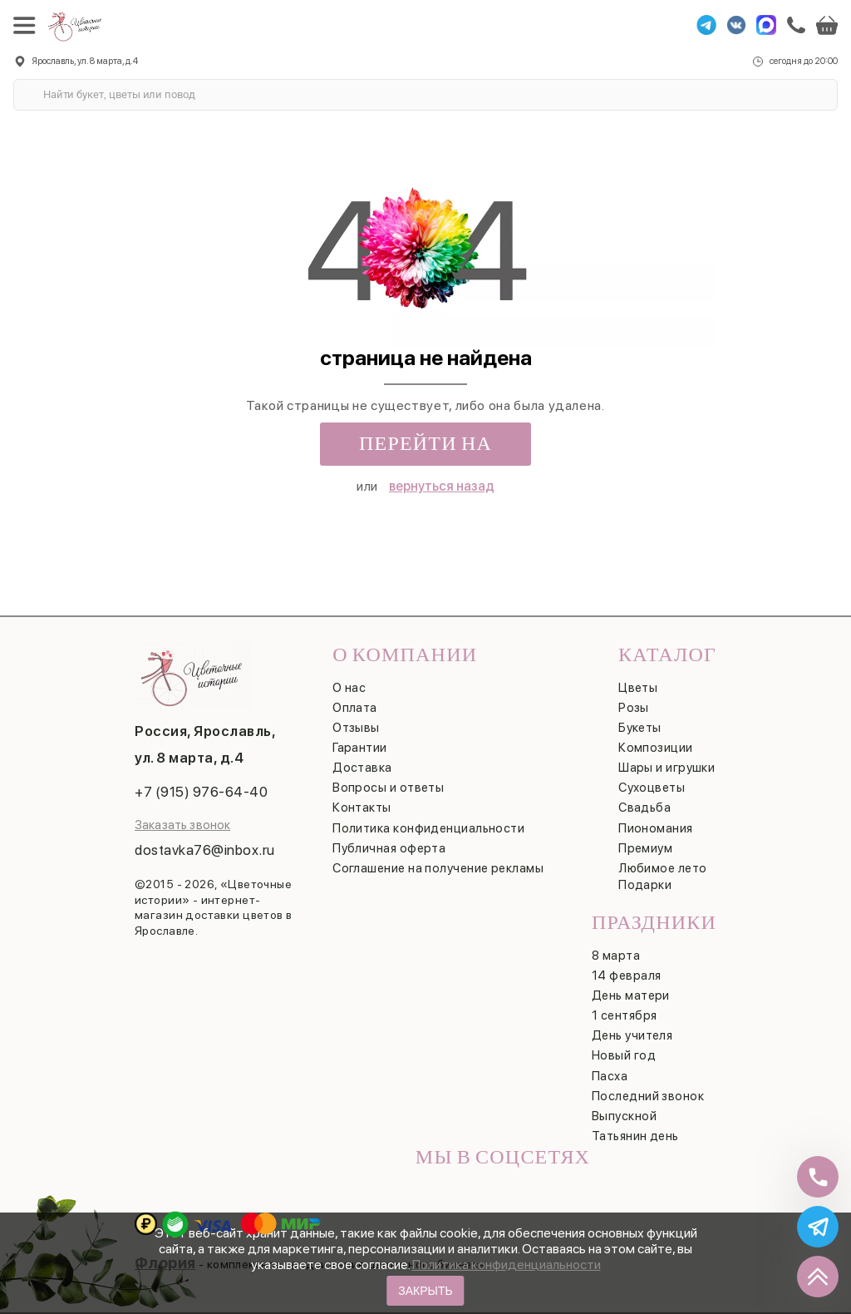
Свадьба (644, 807)
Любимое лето (662, 868)
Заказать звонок (182, 825)
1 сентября (624, 1015)
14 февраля (627, 975)
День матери (631, 995)
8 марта (616, 955)
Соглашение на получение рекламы (438, 868)
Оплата (354, 707)
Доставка (362, 767)
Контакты (361, 807)
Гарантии (359, 747)
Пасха (609, 1076)
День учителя (632, 1035)
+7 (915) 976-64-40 (201, 791)
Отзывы (356, 727)
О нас (349, 687)
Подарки (644, 884)
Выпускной (624, 1116)
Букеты (640, 727)
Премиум (645, 848)
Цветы (637, 687)
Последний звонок (648, 1096)
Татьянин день (635, 1136)
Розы (633, 707)
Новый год (624, 1055)
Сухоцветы (651, 787)
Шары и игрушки (666, 767)
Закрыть (425, 1290)
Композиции (655, 747)
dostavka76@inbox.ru (205, 850)
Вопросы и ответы (388, 787)
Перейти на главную (425, 449)
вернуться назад (441, 486)
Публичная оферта (388, 848)
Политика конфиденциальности (506, 1264)
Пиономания (655, 828)
